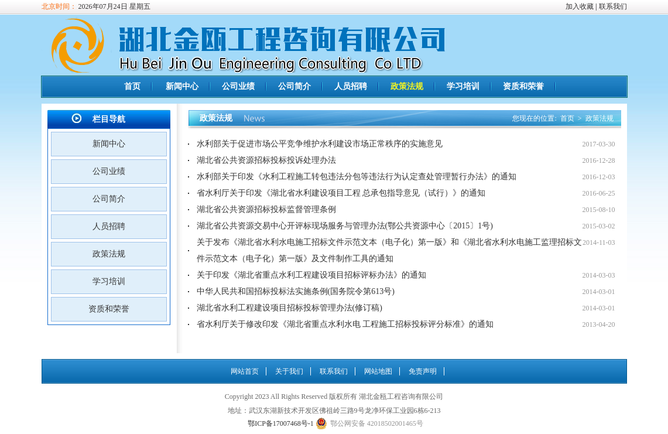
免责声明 (423, 371)
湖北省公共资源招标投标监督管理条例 (266, 209)
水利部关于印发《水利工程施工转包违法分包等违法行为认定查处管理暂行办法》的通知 (356, 176)
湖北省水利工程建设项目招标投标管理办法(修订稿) (289, 307)
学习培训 (463, 86)
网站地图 (378, 371)
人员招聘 (350, 86)
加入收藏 (580, 6)
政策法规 (406, 86)
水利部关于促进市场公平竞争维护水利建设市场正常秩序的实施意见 (320, 143)
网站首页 (245, 371)
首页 (132, 86)
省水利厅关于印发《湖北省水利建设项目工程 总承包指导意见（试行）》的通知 (341, 193)
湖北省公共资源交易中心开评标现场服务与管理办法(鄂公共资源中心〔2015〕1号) (345, 225)
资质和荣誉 (523, 86)
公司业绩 (238, 86)
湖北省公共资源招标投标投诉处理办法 (266, 160)
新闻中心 (182, 86)
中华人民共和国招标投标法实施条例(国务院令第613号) (296, 291)
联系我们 (613, 6)
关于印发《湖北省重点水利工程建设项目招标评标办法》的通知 (311, 275)
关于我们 (289, 371)
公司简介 (294, 86)
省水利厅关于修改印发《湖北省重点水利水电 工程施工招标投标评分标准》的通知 (345, 324)
